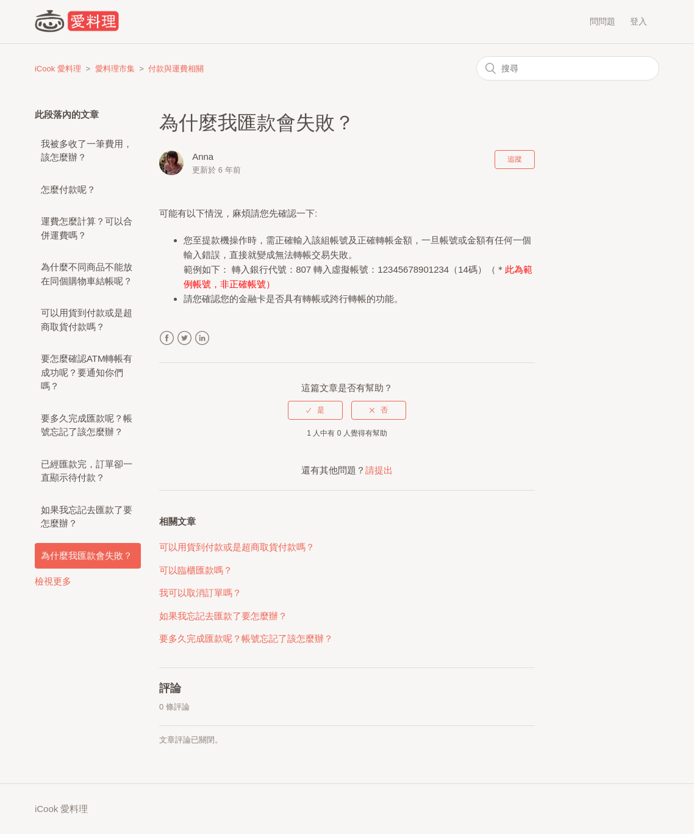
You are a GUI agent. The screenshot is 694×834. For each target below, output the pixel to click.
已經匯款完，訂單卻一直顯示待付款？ (86, 471)
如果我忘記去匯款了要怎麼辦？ (86, 517)
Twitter (184, 338)
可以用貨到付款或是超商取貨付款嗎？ (86, 319)
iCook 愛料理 (58, 68)
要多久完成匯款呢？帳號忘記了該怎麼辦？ (86, 425)
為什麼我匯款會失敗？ (86, 555)
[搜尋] (567, 68)
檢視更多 (53, 581)
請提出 (379, 470)
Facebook (166, 338)
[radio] (315, 410)
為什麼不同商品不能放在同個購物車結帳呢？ (86, 274)
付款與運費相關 (176, 68)
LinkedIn (202, 338)
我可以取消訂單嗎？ (200, 593)
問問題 (602, 21)
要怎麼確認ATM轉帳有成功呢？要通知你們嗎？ (87, 372)
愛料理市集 (115, 68)
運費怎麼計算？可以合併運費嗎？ (86, 228)
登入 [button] (638, 21)
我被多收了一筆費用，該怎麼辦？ (86, 150)
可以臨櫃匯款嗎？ (195, 570)
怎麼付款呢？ (68, 189)
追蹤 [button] (514, 159)
